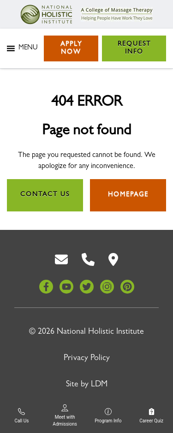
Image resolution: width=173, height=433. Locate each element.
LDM (99, 385)
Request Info (134, 48)
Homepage (128, 195)
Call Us (21, 415)
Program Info (108, 415)
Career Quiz (151, 415)
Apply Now (71, 48)
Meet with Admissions (65, 415)
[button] (27, 48)
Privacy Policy (87, 359)
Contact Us (45, 195)
